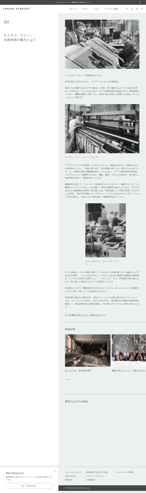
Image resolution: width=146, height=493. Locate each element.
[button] (67, 379)
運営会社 (68, 480)
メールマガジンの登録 (124, 472)
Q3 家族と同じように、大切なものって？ (87, 315)
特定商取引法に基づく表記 (97, 472)
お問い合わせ (70, 476)
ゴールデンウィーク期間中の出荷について (73, 2)
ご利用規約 (90, 480)
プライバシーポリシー (95, 476)
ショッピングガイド (73, 472)
